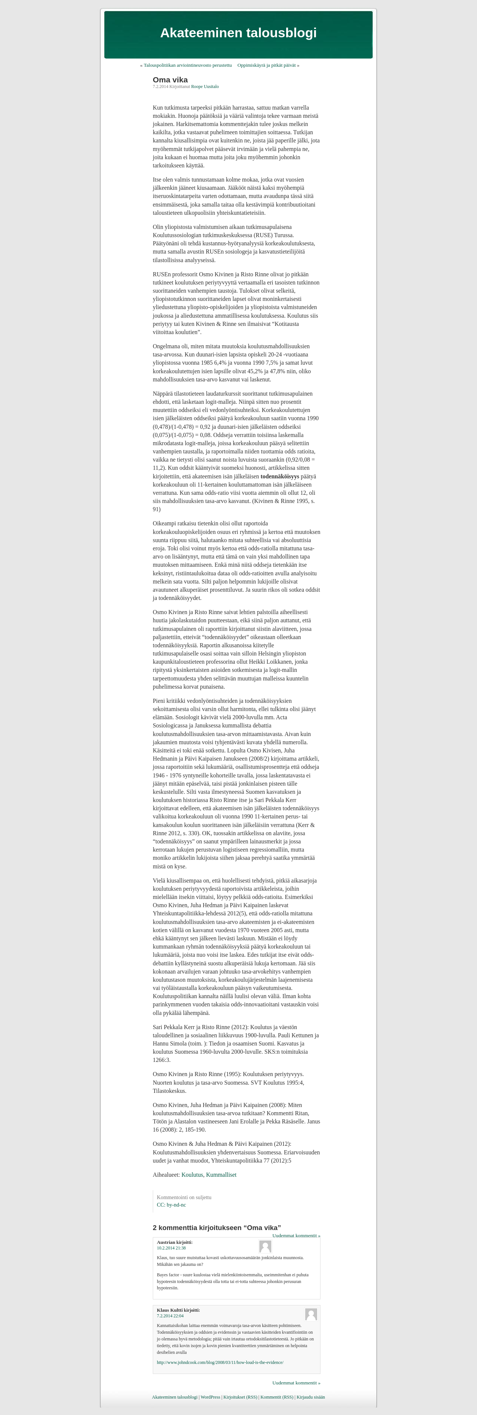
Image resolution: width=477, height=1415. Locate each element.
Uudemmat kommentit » (296, 1235)
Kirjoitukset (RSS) (240, 1397)
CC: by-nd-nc (171, 1205)
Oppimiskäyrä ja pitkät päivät (266, 65)
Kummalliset (221, 1175)
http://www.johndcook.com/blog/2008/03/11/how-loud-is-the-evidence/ (220, 1362)
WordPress (210, 1397)
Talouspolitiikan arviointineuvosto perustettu (188, 65)
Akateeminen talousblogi (238, 32)
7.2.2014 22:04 (170, 1315)
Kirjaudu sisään (311, 1397)
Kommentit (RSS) (276, 1397)
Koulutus (192, 1175)
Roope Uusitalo (205, 86)
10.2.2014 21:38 (171, 1248)
